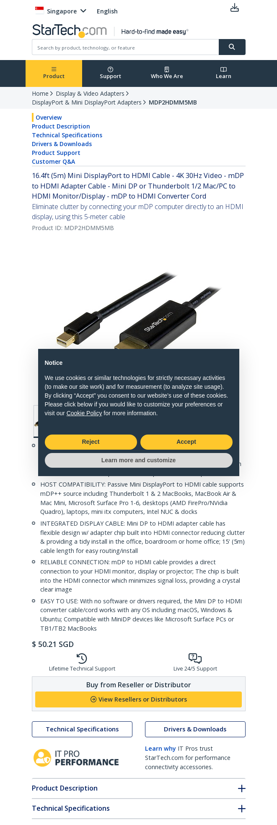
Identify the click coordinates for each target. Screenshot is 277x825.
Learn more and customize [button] (138, 460)
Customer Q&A (53, 161)
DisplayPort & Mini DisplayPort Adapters (87, 102)
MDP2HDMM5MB (173, 102)
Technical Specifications (67, 135)
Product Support (56, 153)
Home (40, 93)
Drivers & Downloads (62, 144)
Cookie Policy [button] (84, 413)
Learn (223, 73)
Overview (49, 117)
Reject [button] (90, 441)
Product (54, 73)
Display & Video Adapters (90, 93)
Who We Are (167, 73)
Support (110, 73)
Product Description (61, 126)
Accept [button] (186, 441)
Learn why (160, 748)
